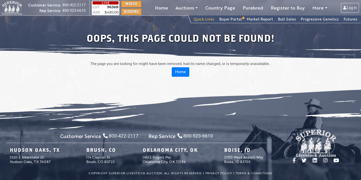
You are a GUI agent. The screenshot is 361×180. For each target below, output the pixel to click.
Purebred (253, 7)
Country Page (220, 7)
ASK (96, 12)
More (318, 7)
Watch (131, 4)
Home (161, 7)
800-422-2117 (74, 5)
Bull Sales (287, 18)
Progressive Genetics (320, 18)
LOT (96, 7)
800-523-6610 (74, 10)
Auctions (184, 7)
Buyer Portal (230, 18)
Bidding (131, 11)
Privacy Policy (219, 173)
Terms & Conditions (254, 173)
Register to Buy (288, 7)
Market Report (260, 18)
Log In (350, 8)
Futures (350, 18)
